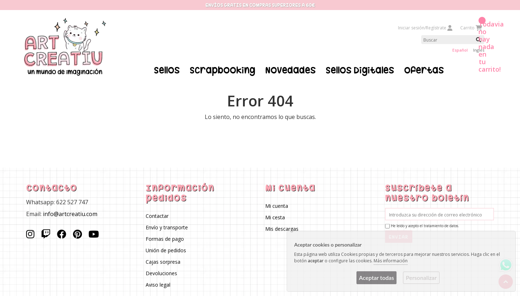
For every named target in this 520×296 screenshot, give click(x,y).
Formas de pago (165, 238)
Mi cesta (275, 217)
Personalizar (421, 277)
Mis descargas (282, 228)
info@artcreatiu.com (70, 214)
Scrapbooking (222, 70)
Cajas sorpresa (163, 261)
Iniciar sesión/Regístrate (425, 28)
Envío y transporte (167, 227)
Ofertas (424, 70)
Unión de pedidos (166, 250)
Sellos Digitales (360, 70)
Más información (391, 261)
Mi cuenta (277, 205)
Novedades (290, 70)
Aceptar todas (376, 277)
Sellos (167, 70)
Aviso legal (158, 284)
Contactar (157, 215)
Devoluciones (161, 272)
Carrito (470, 28)
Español (460, 50)
